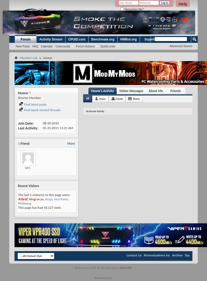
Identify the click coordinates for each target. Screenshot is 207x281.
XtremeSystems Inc (157, 255)
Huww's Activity (102, 91)
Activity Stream (50, 39)
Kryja (48, 199)
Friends (175, 91)
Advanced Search (181, 46)
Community (62, 46)
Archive (177, 255)
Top (187, 255)
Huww (102, 98)
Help (182, 4)
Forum (25, 39)
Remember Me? (131, 9)
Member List (28, 58)
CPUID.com (76, 39)
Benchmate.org (102, 39)
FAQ (35, 46)
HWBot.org (128, 39)
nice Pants (61, 199)
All (87, 98)
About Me (156, 91)
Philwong (24, 203)
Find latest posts (33, 104)
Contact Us (134, 255)
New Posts (23, 46)
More (71, 144)
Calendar (47, 46)
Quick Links (107, 46)
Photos (136, 98)
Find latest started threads (39, 110)
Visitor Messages (131, 91)
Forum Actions (85, 46)
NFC (28, 168)
